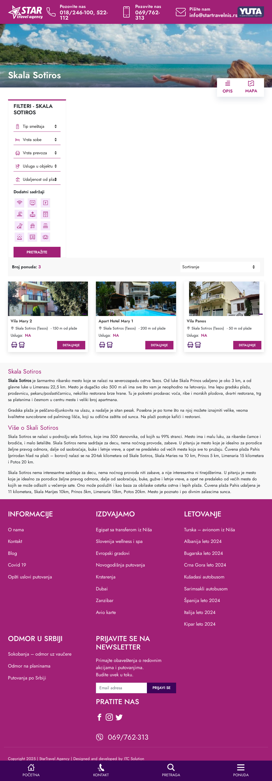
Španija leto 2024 (202, 600)
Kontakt (15, 541)
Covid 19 (17, 564)
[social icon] (99, 718)
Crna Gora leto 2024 (205, 564)
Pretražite (37, 252)
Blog (12, 553)
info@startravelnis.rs (213, 15)
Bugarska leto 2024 (203, 553)
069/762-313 (147, 15)
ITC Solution (134, 759)
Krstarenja (106, 576)
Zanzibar (104, 600)
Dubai (102, 588)
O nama (16, 529)
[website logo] (25, 11)
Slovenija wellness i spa (119, 541)
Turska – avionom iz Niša (209, 529)
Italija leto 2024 (200, 612)
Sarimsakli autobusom (206, 588)
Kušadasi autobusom (204, 576)
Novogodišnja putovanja (120, 564)
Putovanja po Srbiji (27, 677)
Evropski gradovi (113, 553)
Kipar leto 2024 (200, 624)
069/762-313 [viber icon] (128, 737)
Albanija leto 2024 (203, 541)
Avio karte (106, 612)
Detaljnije (71, 345)
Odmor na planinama (29, 665)
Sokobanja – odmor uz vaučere (39, 654)
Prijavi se (161, 687)
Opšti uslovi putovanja (30, 576)
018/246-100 (76, 12)
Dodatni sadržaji (29, 192)
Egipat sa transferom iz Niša (124, 529)
